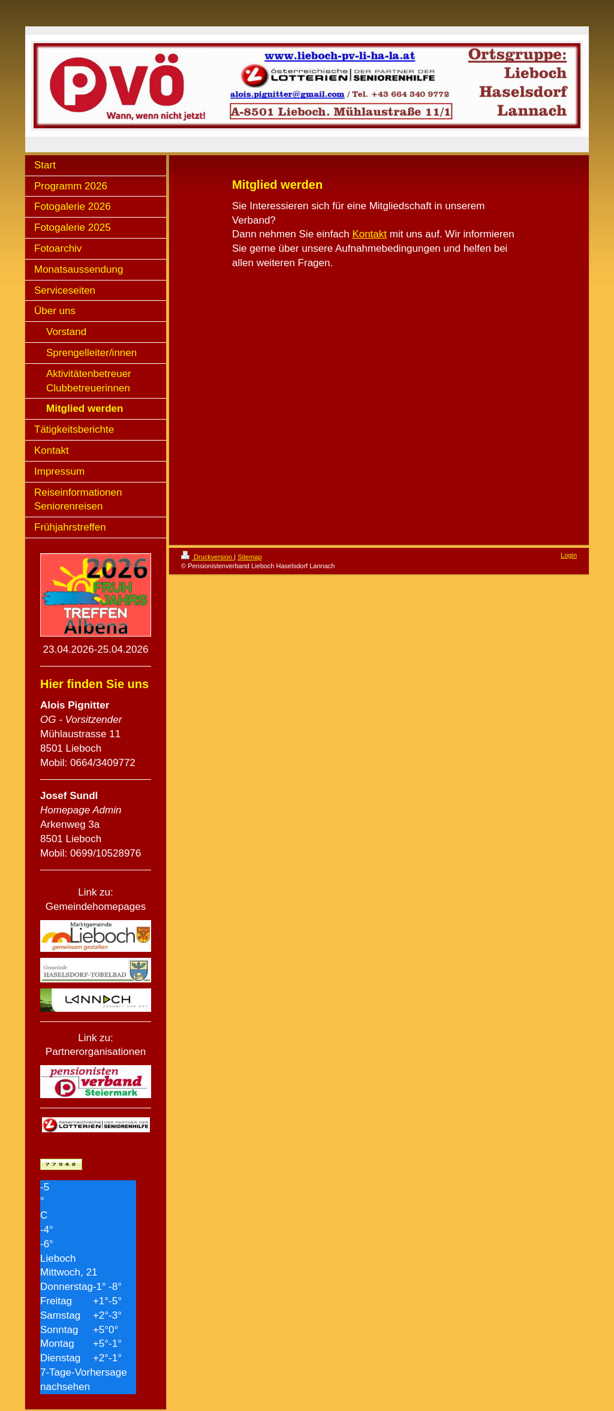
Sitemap (249, 556)
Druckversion (207, 556)
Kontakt (369, 234)
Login (569, 555)
